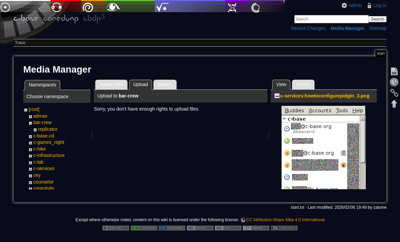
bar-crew (42, 122)
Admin (355, 5)
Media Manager (348, 28)
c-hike (39, 149)
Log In (380, 5)
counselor (43, 182)
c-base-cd (43, 135)
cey (37, 175)
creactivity (43, 188)
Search (377, 19)
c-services (43, 168)
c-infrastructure (49, 155)
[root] (34, 109)
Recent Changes (308, 28)
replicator (48, 129)
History (303, 84)
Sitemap (378, 28)
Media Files (112, 84)
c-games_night (48, 142)
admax (40, 116)
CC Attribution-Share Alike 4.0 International (285, 219)
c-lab (38, 162)
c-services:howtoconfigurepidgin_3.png (324, 95)
